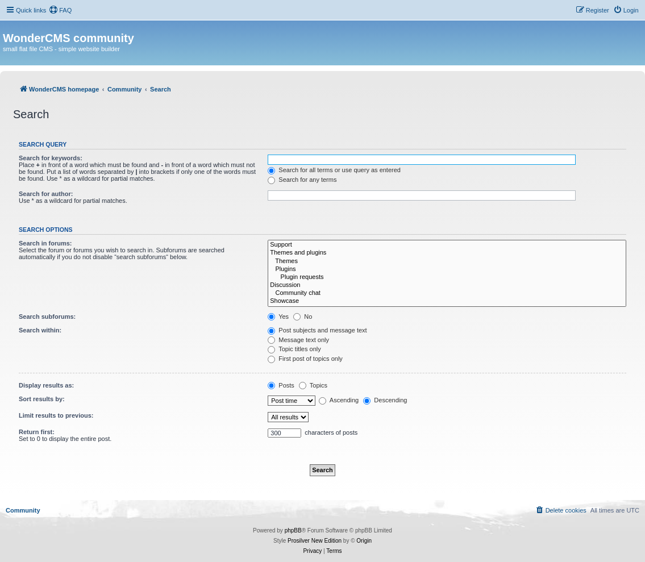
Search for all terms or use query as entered (334, 169)
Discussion (447, 285)
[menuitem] (60, 10)
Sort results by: (42, 399)
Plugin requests (447, 277)
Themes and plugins (447, 253)
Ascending (339, 400)
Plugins (447, 269)
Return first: (37, 431)
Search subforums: (47, 316)
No (302, 316)
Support (447, 245)
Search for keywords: (50, 158)
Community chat (447, 293)
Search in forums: (45, 243)
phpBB (293, 530)
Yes (278, 316)
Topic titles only (294, 348)
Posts (281, 385)
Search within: (40, 330)
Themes (447, 261)
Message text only (298, 339)
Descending (385, 400)
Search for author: (46, 193)
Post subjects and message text (317, 330)
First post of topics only (305, 358)
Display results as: (46, 385)
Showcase (447, 301)
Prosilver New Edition (315, 541)
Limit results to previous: (56, 415)
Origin (364, 541)
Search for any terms (302, 179)
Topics (313, 385)
